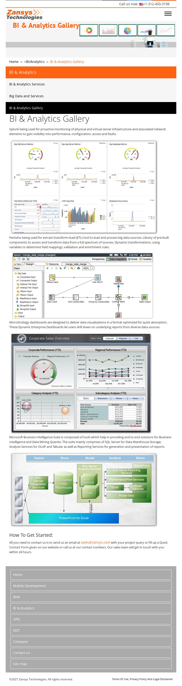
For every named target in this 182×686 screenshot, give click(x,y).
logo (24, 14)
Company (20, 641)
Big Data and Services (26, 96)
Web (16, 597)
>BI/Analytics (34, 61)
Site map (20, 664)
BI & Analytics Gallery (26, 108)
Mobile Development (29, 585)
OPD (16, 619)
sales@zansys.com (95, 542)
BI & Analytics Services (27, 84)
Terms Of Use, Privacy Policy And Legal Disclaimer (142, 679)
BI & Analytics (24, 608)
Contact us (21, 652)
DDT (16, 630)
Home (13, 61)
